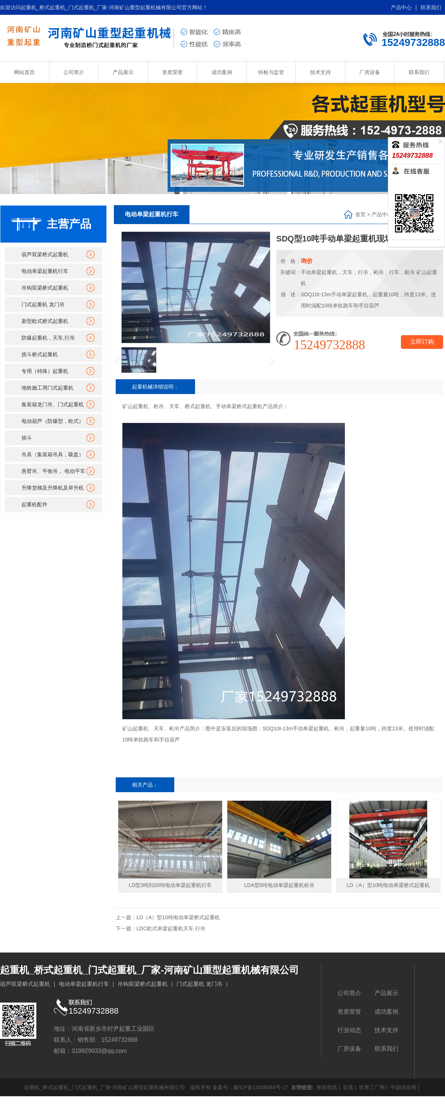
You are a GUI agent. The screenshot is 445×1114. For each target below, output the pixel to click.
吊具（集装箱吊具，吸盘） (53, 454)
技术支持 (320, 72)
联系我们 (431, 7)
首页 (360, 214)
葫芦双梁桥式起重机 (45, 254)
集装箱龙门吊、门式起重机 (53, 404)
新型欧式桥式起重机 (45, 321)
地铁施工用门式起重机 (47, 388)
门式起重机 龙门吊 (43, 304)
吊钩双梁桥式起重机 (45, 288)
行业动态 (349, 1030)
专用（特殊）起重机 (45, 371)
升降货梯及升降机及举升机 (53, 488)
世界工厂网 (371, 1087)
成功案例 (221, 72)
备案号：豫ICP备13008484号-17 (250, 1087)
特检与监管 (271, 72)
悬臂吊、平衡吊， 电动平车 (53, 471)
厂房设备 (369, 72)
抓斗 (27, 438)
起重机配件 (34, 504)
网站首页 (24, 72)
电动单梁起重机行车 (45, 271)
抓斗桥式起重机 (40, 354)
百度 (347, 1087)
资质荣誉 (172, 72)
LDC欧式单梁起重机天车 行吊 (170, 928)
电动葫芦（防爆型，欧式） (53, 421)
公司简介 (73, 72)
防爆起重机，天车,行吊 (48, 338)
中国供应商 (402, 1087)
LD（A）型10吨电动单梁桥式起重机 (178, 917)
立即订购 (422, 341)
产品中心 (401, 7)
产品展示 (123, 72)
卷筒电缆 (326, 1087)
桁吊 (339, 728)
